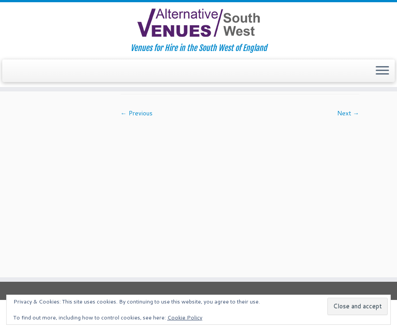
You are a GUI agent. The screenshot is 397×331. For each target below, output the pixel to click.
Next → (348, 113)
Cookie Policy (184, 317)
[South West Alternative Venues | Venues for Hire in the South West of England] (198, 23)
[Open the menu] (382, 71)
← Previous (137, 113)
